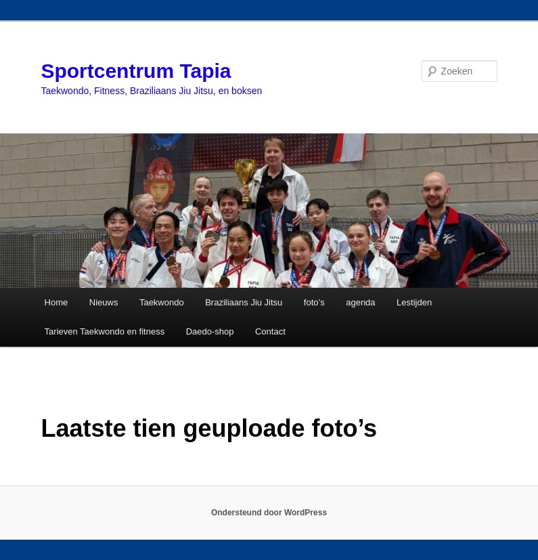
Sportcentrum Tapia (136, 71)
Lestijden (414, 302)
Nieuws (103, 302)
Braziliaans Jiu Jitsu (243, 302)
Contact (270, 331)
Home (56, 302)
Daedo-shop (210, 331)
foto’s (314, 302)
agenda (360, 302)
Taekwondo (161, 302)
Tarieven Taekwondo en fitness (105, 331)
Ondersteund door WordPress (269, 512)
